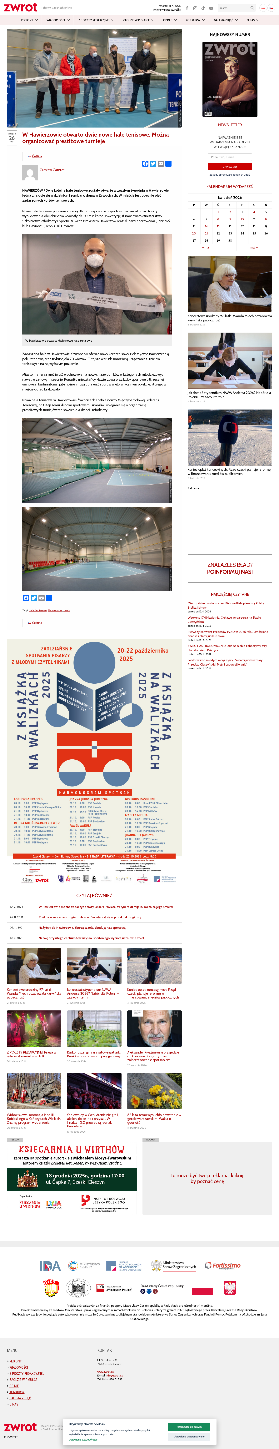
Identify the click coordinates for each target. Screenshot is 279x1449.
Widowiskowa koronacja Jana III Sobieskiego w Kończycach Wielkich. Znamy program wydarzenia (34, 1119)
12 (266, 219)
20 (194, 233)
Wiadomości (56, 20)
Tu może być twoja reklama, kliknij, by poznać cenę (207, 1178)
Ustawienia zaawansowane (189, 1436)
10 (242, 219)
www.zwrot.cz (105, 1371)
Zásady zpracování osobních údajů (230, 174)
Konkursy (193, 20)
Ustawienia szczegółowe (83, 1439)
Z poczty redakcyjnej (94, 20)
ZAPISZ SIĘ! (230, 166)
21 (206, 233)
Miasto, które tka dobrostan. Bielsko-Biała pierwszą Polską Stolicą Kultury (226, 605)
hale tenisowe (38, 610)
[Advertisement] (230, 518)
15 (218, 226)
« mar (206, 247)
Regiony (27, 20)
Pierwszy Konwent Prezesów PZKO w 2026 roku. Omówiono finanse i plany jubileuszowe (228, 634)
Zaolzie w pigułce (136, 20)
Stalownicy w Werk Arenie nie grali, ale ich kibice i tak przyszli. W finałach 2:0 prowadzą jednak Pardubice (93, 1120)
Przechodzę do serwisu (189, 1427)
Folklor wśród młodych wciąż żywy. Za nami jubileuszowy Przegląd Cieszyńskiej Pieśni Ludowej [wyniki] (225, 662)
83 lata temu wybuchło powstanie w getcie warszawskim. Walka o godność (154, 1119)
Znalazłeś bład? (230, 568)
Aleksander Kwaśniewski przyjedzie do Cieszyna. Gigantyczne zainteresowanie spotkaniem (153, 1056)
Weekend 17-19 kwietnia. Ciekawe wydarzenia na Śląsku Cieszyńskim (224, 620)
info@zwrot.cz (114, 1375)
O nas (251, 20)
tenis (66, 610)
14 (206, 226)
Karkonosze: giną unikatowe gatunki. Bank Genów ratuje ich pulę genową (94, 1054)
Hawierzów (55, 610)
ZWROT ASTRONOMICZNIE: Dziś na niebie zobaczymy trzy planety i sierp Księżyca (227, 648)
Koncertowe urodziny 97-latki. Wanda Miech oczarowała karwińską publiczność (34, 993)
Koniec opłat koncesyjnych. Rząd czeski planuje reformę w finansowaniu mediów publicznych (153, 993)
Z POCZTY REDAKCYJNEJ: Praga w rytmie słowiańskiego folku (31, 1054)
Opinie (167, 20)
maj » (254, 247)
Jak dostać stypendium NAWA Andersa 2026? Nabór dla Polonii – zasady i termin (93, 993)
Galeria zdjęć (223, 20)
